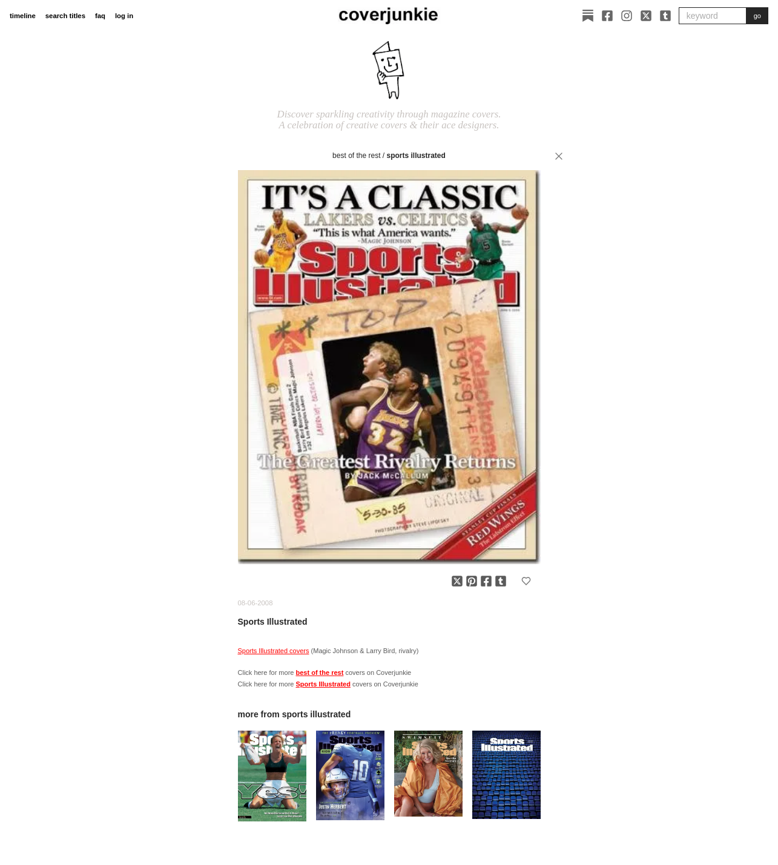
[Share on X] (457, 581)
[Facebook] (607, 16)
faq (100, 15)
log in (124, 15)
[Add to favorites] (526, 581)
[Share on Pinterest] (472, 581)
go (757, 15)
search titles (65, 15)
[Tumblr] (665, 16)
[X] (646, 16)
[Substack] (588, 16)
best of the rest (356, 155)
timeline (23, 15)
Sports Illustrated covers (273, 650)
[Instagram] (627, 16)
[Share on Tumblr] (501, 581)
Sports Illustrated (416, 155)
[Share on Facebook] (486, 581)
